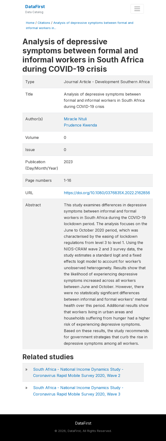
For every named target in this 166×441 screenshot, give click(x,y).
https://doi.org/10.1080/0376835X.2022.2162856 (107, 192)
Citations (44, 23)
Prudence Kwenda (80, 125)
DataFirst (35, 6)
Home (30, 23)
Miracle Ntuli (75, 119)
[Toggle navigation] (137, 9)
